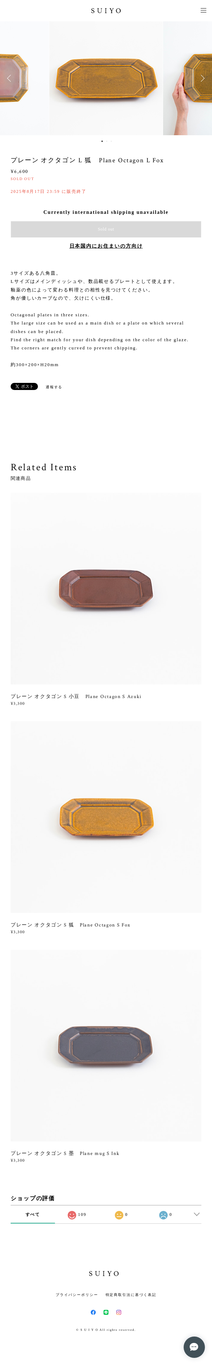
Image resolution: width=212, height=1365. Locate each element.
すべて (33, 1214)
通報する (54, 387)
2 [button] (106, 141)
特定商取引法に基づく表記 (131, 1295)
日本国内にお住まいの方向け (106, 246)
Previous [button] (10, 78)
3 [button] (111, 141)
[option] (106, 78)
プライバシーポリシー (77, 1295)
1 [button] (102, 141)
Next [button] (201, 78)
